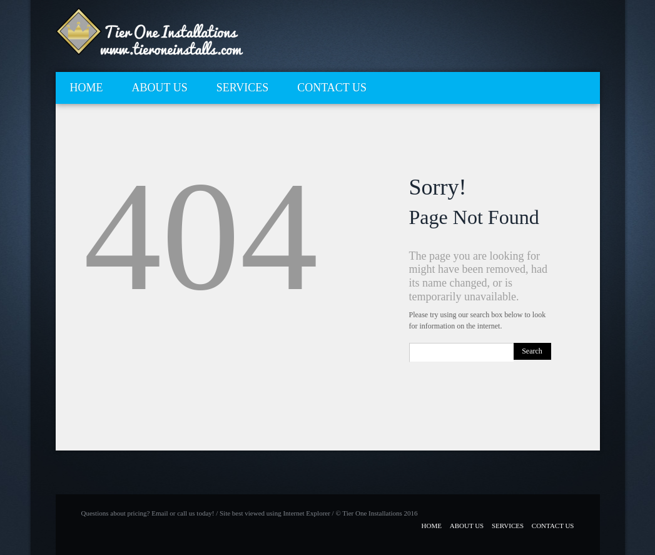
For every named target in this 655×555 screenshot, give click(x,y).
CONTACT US (332, 87)
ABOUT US (160, 87)
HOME (86, 87)
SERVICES (242, 87)
